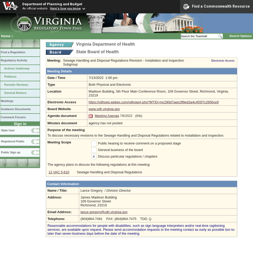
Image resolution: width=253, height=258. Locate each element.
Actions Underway (17, 68)
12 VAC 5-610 (59, 172)
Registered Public (12, 141)
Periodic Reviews (16, 84)
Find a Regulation (13, 52)
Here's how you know (65, 8)
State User (8, 130)
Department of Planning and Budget (52, 4)
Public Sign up (10, 152)
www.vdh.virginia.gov (104, 109)
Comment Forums (13, 117)
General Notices (15, 92)
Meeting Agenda (107, 116)
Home (5, 36)
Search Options (240, 35)
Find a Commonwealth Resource (216, 6)
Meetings (7, 101)
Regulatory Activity (14, 60)
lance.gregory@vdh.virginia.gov (103, 212)
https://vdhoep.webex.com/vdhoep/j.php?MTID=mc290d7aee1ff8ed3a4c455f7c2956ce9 (154, 102)
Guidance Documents (16, 109)
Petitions (10, 76)
